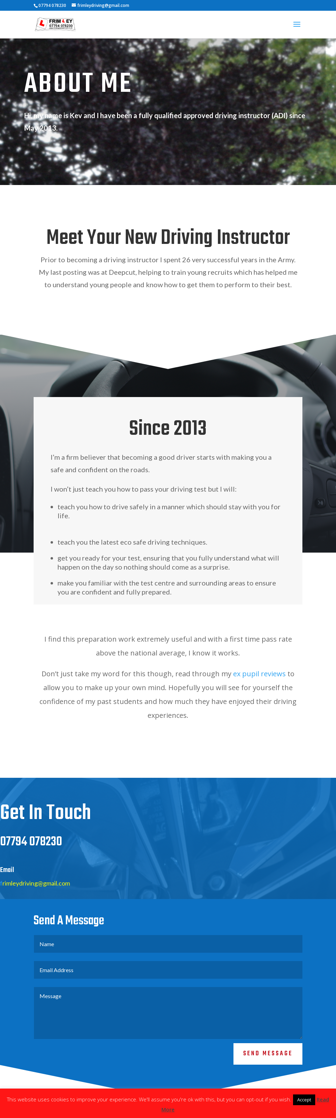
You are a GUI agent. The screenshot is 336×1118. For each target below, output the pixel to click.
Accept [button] (304, 1100)
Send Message (268, 1054)
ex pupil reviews (259, 673)
